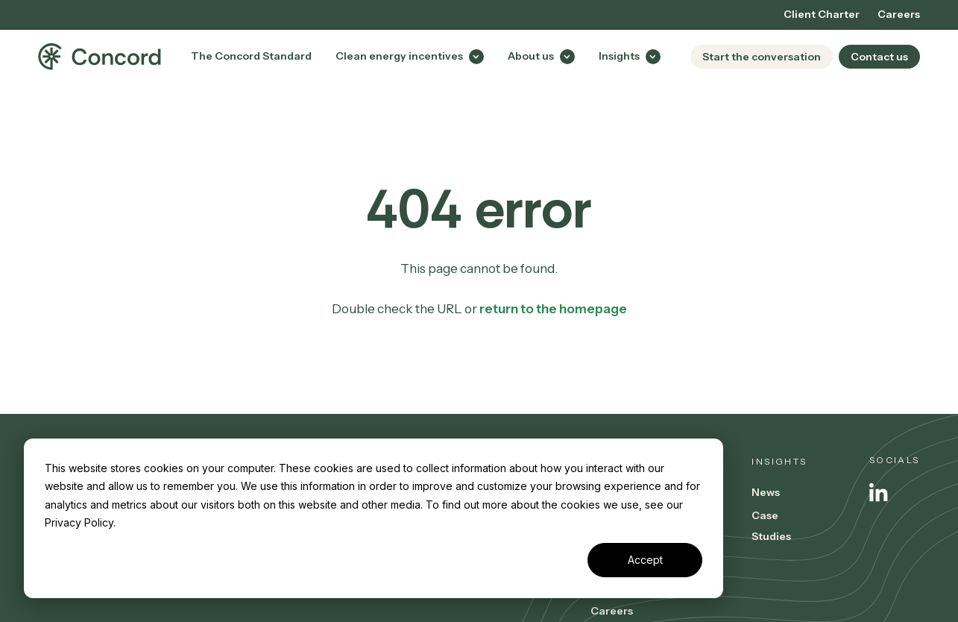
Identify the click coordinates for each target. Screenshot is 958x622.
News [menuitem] (765, 492)
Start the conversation (761, 56)
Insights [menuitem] (779, 461)
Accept (645, 559)
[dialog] (373, 518)
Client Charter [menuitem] (822, 14)
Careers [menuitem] (898, 14)
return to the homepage (553, 308)
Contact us (879, 56)
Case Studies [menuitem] (771, 526)
